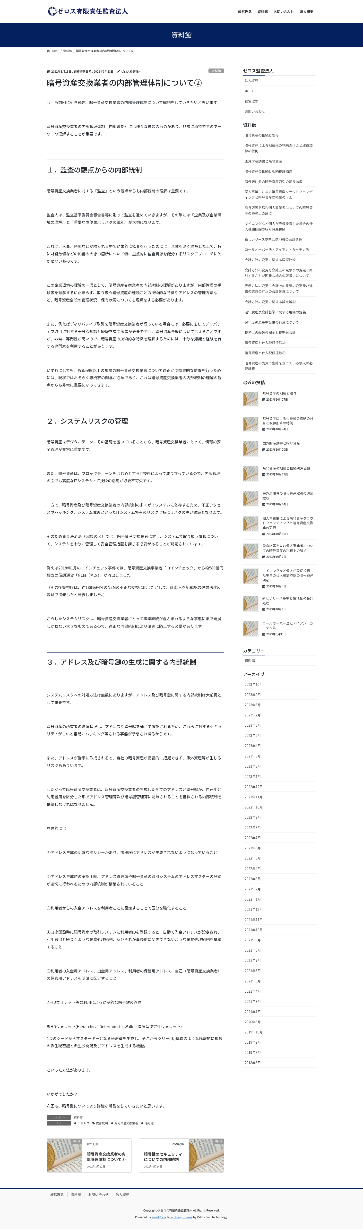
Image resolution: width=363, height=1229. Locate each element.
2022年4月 (253, 868)
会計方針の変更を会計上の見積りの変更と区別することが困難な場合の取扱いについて (279, 272)
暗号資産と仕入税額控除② (265, 342)
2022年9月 (253, 817)
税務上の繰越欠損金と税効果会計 (270, 332)
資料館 (216, 71)
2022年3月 (253, 878)
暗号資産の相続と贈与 (262, 135)
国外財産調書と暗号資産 (263, 161)
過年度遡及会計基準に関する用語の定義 (275, 311)
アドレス (83, 1123)
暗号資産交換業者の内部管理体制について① (106, 1156)
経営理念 (251, 101)
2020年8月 (253, 1021)
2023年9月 (253, 694)
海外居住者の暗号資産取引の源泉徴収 (273, 181)
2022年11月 (254, 796)
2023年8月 (253, 704)
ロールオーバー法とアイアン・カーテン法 (277, 249)
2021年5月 (253, 981)
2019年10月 (254, 1032)
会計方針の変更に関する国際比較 (270, 259)
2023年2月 (253, 766)
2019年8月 (253, 1052)
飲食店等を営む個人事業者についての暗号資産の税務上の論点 (279, 210)
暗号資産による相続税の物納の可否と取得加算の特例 (279, 148)
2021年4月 (253, 991)
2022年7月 (253, 837)
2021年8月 (253, 950)
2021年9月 (253, 939)
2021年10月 (254, 929)
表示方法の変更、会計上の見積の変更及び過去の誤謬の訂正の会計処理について (279, 288)
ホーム (250, 90)
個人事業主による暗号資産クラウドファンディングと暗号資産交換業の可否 (279, 194)
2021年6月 (253, 970)
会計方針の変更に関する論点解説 (270, 301)
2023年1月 (253, 776)
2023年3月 (253, 756)
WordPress (159, 1217)
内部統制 (102, 1123)
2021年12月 (254, 909)
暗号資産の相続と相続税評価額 (268, 171)
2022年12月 (254, 786)
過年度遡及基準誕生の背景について (272, 322)
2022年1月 (253, 899)
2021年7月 (253, 960)
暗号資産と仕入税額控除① (265, 352)
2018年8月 (253, 1062)
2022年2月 (253, 888)
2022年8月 (253, 827)
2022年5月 (253, 858)
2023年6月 (253, 725)
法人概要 (251, 80)
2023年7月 (253, 715)
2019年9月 (253, 1042)
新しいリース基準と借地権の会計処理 (273, 239)
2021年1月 (253, 1011)
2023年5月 (253, 735)
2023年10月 (254, 684)
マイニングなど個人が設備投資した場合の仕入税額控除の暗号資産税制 (279, 226)
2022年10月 (254, 807)
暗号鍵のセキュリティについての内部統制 (163, 1156)
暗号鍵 (149, 1123)
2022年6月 (253, 847)
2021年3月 (253, 1001)
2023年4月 (253, 745)
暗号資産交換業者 (126, 1123)
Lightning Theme (180, 1217)
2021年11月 (254, 919)
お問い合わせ (255, 111)
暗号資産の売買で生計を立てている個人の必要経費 (279, 366)
